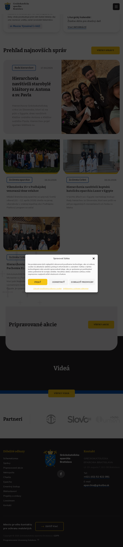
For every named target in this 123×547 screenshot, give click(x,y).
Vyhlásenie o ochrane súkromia (75, 288)
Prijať (37, 282)
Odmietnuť (58, 282)
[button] (93, 258)
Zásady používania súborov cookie (47, 288)
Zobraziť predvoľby (82, 282)
